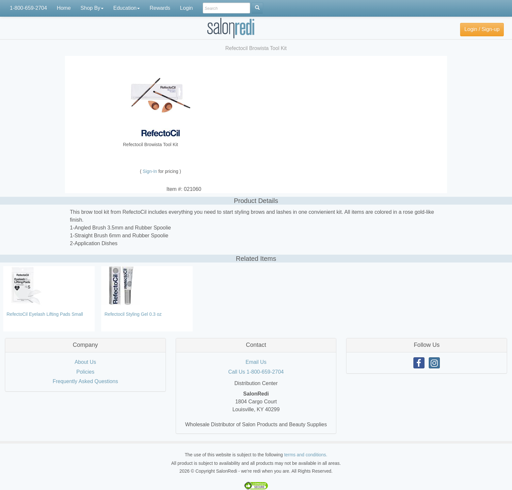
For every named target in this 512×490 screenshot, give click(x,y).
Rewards (160, 8)
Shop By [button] (92, 8)
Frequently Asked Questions (85, 381)
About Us (85, 362)
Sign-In (150, 171)
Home (64, 8)
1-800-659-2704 (28, 8)
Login (186, 8)
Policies (85, 372)
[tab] (85, 345)
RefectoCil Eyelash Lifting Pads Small (45, 314)
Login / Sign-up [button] (482, 29)
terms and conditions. (305, 454)
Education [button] (126, 8)
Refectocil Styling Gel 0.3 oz (133, 314)
